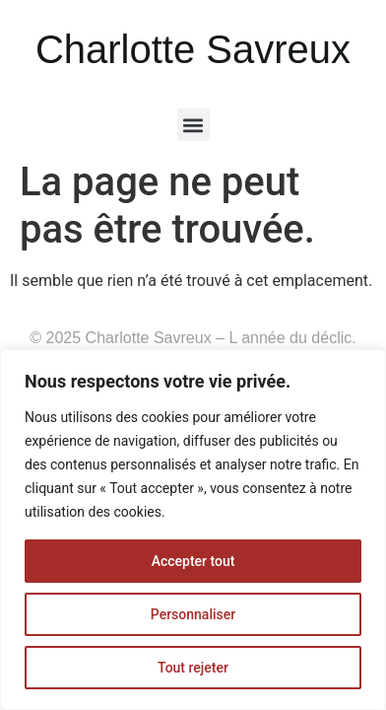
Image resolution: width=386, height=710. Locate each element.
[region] (193, 529)
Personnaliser (193, 614)
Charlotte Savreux (193, 49)
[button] (193, 124)
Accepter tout (193, 561)
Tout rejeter (193, 667)
